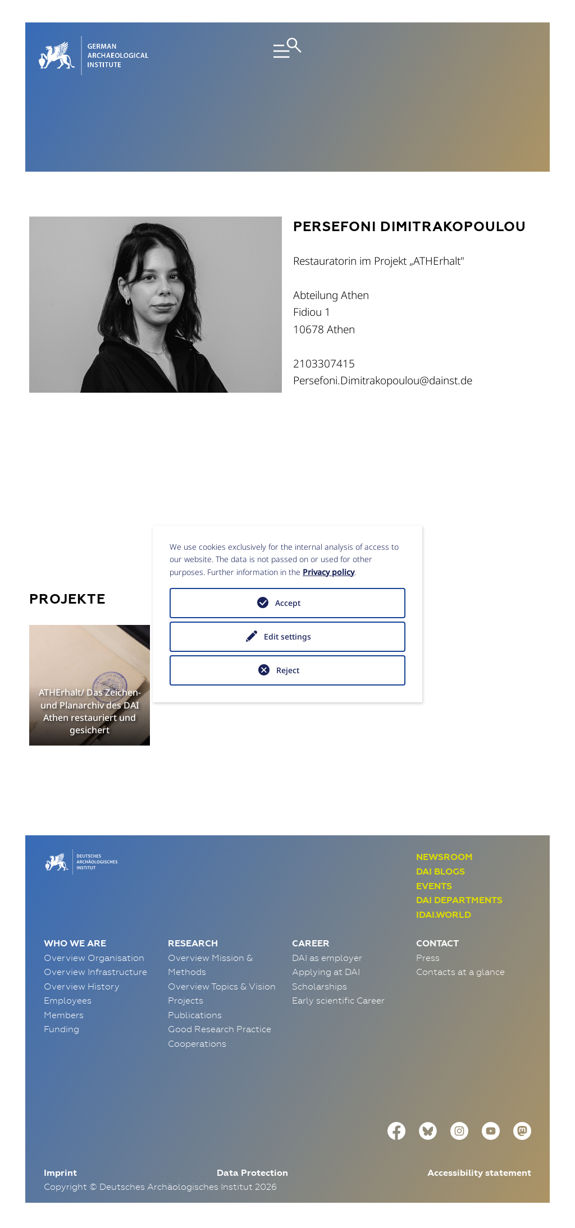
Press (428, 958)
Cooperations (197, 1043)
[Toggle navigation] (287, 55)
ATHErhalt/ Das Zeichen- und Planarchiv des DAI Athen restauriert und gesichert (90, 711)
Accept (287, 602)
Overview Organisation (94, 958)
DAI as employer (327, 958)
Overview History (82, 986)
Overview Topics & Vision (222, 986)
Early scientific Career (338, 1000)
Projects (185, 1000)
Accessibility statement (479, 1172)
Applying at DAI (326, 972)
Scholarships (319, 986)
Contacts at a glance (460, 972)
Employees (68, 1000)
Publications (195, 1015)
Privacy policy (328, 572)
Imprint (60, 1172)
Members (64, 1015)
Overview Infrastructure (95, 972)
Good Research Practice (219, 1029)
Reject (287, 670)
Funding (61, 1029)
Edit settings (287, 636)
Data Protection (252, 1172)
